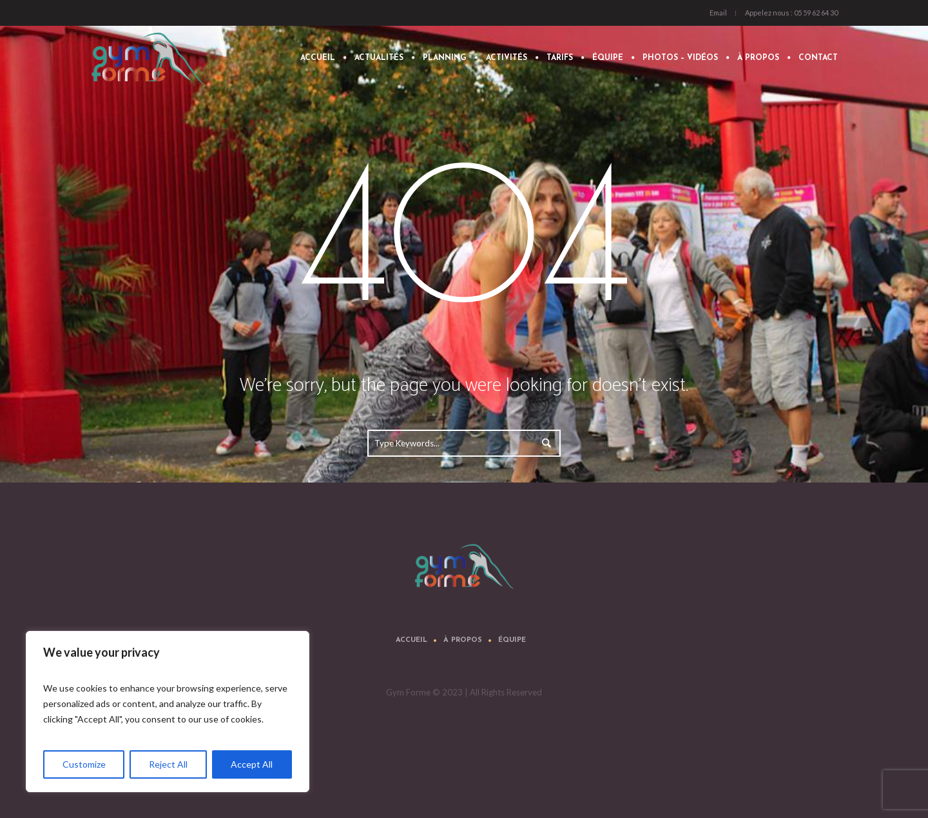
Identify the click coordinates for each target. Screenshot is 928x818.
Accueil (411, 640)
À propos (462, 640)
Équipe (512, 640)
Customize (84, 764)
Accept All (252, 764)
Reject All (168, 764)
